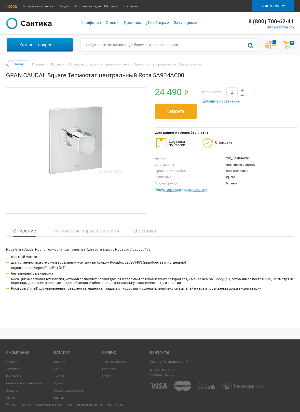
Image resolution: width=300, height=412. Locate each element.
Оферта (12, 390)
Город (11, 6)
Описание (24, 231)
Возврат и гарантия (38, 6)
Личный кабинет (272, 6)
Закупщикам (185, 22)
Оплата (112, 22)
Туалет (59, 376)
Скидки (64, 6)
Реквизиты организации (24, 383)
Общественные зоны (69, 390)
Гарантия (109, 369)
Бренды (59, 397)
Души (58, 369)
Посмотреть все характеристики (181, 190)
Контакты (130, 6)
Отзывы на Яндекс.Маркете (96, 6)
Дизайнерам (157, 22)
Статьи (107, 376)
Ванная (59, 362)
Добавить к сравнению (221, 101)
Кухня (58, 383)
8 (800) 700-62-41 (162, 370)
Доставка (132, 22)
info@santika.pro (280, 27)
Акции (10, 397)
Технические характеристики (85, 231)
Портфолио (91, 22)
